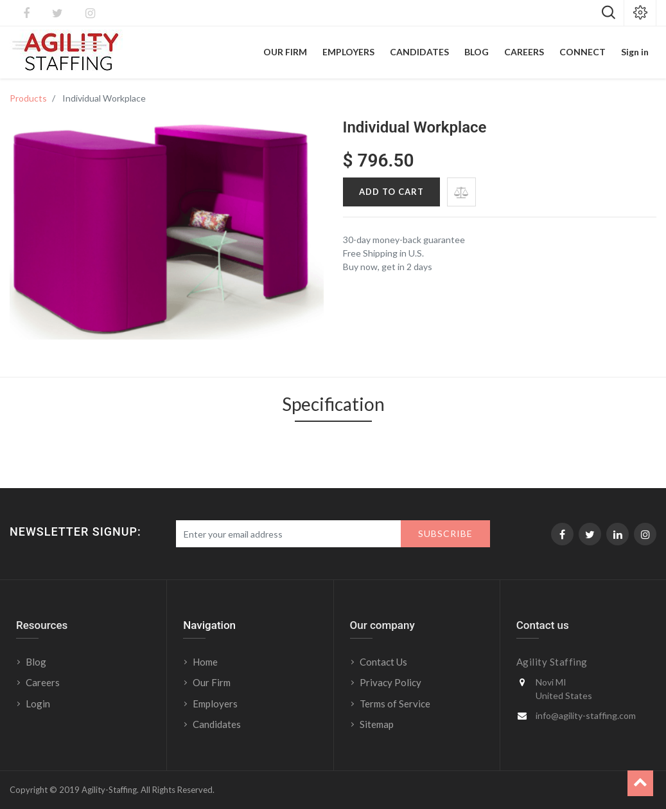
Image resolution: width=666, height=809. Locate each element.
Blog (36, 662)
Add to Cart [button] (391, 191)
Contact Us (383, 662)
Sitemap (377, 724)
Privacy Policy (390, 682)
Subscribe (445, 533)
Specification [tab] (333, 404)
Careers (43, 682)
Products (28, 98)
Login (39, 703)
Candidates (217, 724)
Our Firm (212, 682)
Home (205, 662)
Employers (215, 703)
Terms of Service (395, 703)
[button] (461, 191)
